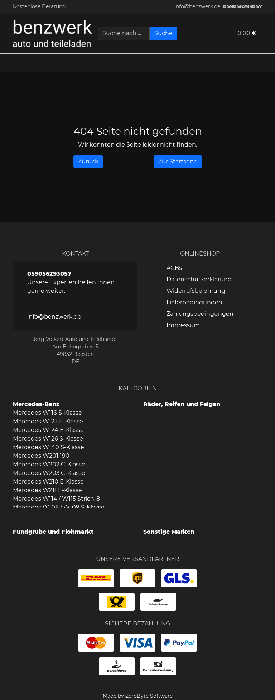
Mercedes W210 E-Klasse (48, 481)
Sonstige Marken (168, 531)
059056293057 (242, 6)
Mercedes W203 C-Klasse (49, 473)
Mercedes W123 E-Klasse (48, 421)
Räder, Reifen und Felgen (181, 404)
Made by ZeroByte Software (138, 696)
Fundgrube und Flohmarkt (53, 531)
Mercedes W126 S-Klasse (48, 438)
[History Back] (88, 161)
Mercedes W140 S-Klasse (48, 447)
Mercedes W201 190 (41, 455)
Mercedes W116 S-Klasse (47, 412)
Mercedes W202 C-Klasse (49, 464)
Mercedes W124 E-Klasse (48, 430)
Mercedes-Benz (36, 404)
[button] (266, 63)
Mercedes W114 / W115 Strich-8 (56, 498)
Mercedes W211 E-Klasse (47, 490)
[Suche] (163, 33)
